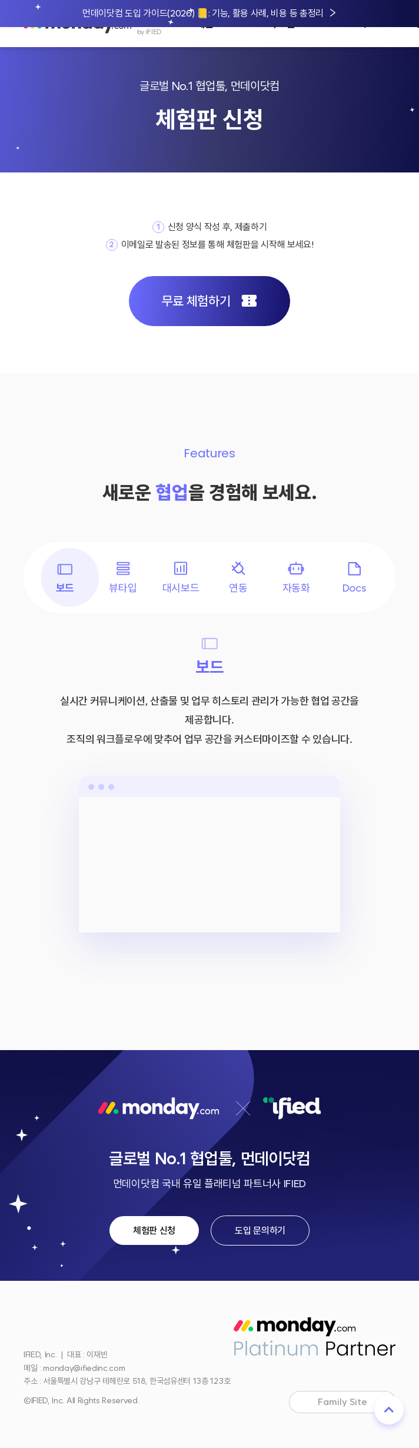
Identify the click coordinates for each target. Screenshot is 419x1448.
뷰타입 (123, 577)
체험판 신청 (154, 1230)
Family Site (353, 1403)
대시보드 (180, 577)
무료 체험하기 (209, 301)
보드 (65, 577)
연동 (238, 577)
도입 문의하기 (260, 1230)
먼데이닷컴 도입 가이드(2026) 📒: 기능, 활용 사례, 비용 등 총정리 (203, 13)
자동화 (296, 577)
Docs (354, 577)
